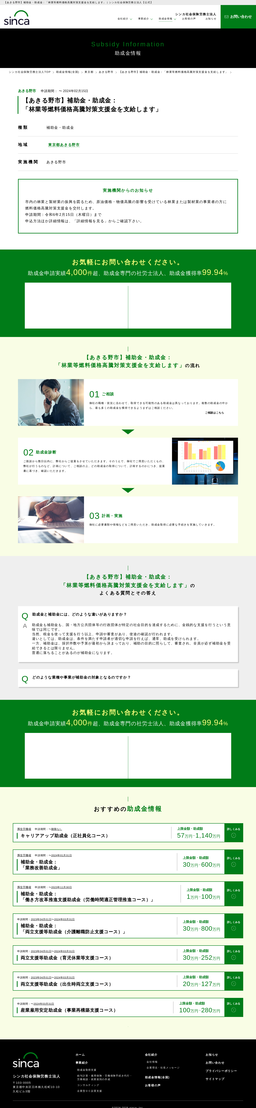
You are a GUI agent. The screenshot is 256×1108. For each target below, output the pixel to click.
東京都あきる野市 (64, 145)
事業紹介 (82, 1049)
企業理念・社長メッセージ (163, 1054)
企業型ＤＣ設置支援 (89, 1078)
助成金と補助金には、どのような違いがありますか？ (79, 610)
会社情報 (152, 1048)
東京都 (89, 71)
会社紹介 (151, 1041)
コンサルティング (88, 1071)
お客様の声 (189, 18)
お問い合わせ (215, 1049)
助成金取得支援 (86, 1056)
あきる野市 (106, 71)
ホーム (80, 1041)
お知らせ (211, 18)
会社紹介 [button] (123, 18)
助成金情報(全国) (67, 71)
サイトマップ (215, 1065)
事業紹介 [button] (143, 18)
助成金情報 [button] (166, 18)
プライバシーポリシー (221, 1057)
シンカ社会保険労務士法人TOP (30, 71)
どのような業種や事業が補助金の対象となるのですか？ (81, 673)
